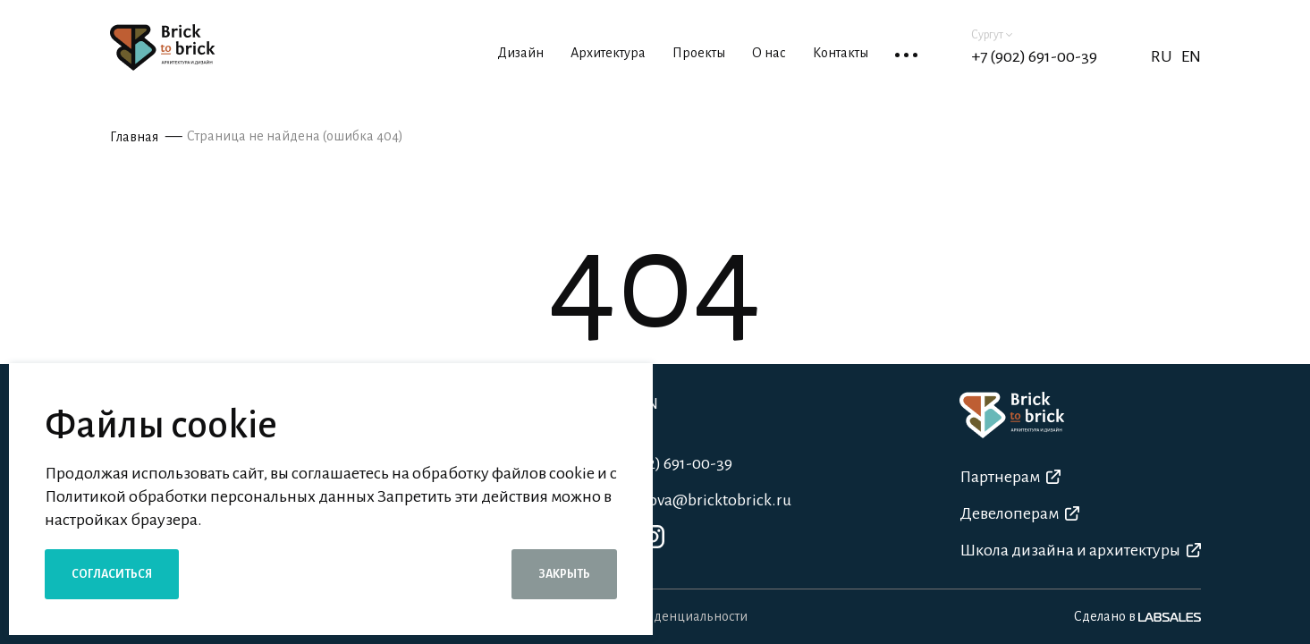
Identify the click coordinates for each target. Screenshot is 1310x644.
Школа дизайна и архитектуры (1080, 550)
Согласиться (112, 574)
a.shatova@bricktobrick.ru (698, 500)
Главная (134, 137)
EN (1191, 56)
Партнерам (1010, 477)
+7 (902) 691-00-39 (1034, 56)
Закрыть (564, 574)
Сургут (991, 35)
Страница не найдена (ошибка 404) (295, 136)
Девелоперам (1019, 513)
